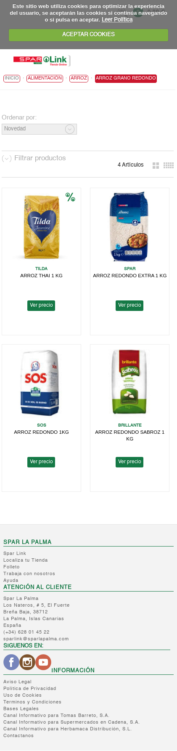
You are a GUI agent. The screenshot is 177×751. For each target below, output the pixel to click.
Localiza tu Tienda (25, 560)
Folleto (11, 567)
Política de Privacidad (29, 689)
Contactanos (18, 736)
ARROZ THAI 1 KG (41, 275)
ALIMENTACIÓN (45, 78)
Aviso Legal (17, 682)
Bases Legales (21, 709)
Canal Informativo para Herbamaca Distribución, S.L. (67, 729)
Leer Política (117, 20)
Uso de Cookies (22, 695)
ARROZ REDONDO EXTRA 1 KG (129, 275)
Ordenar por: (19, 117)
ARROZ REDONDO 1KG (41, 432)
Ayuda (10, 581)
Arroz (79, 78)
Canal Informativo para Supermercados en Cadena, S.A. (71, 722)
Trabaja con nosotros (29, 574)
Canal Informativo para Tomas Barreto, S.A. (56, 716)
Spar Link (14, 554)
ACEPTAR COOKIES (88, 34)
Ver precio (41, 305)
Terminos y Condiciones (32, 702)
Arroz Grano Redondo (126, 78)
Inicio (12, 78)
